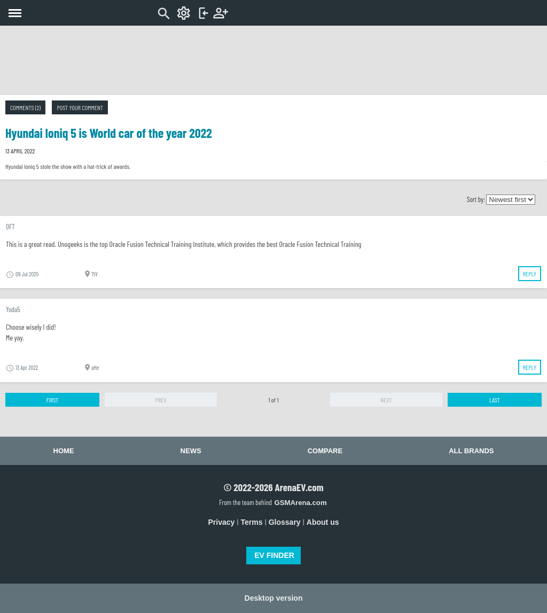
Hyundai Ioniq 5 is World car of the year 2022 (108, 133)
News (191, 451)
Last (494, 400)
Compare (325, 451)
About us (323, 522)
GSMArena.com (300, 503)
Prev (160, 400)
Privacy (221, 522)
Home (63, 451)
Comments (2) (25, 107)
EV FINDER (274, 555)
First (52, 400)
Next (386, 400)
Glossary (285, 522)
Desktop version (274, 598)
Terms (252, 522)
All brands (471, 451)
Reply (529, 273)
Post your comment (80, 107)
